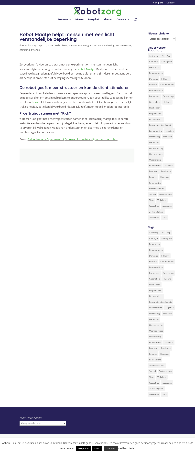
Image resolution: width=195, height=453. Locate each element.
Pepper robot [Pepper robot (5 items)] (155, 165)
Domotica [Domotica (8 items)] (153, 78)
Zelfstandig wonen (30, 49)
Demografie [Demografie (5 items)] (166, 61)
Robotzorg (30, 45)
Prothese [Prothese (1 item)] (153, 171)
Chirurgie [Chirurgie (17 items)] (153, 61)
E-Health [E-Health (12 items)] (165, 78)
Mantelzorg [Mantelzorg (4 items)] (154, 136)
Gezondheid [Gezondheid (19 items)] (154, 102)
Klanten (108, 19)
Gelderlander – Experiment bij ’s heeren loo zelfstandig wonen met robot (73, 139)
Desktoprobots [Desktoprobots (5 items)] (156, 73)
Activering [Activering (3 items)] (153, 55)
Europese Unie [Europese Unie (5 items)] (156, 90)
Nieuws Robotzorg (79, 45)
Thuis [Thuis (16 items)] (151, 200)
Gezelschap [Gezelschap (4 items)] (168, 96)
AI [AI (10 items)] (162, 55)
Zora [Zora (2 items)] (164, 217)
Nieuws (79, 19)
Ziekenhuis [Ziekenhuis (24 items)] (154, 217)
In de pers (157, 3)
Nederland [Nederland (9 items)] (154, 142)
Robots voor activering (102, 45)
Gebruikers (61, 45)
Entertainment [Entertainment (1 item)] (166, 84)
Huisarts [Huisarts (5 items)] (167, 102)
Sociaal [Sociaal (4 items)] (152, 194)
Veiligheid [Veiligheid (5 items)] (161, 200)
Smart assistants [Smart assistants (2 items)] (156, 188)
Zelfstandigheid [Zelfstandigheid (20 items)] (156, 211)
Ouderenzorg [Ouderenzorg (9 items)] (155, 159)
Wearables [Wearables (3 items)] (154, 206)
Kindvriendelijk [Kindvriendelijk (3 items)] (155, 119)
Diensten (63, 19)
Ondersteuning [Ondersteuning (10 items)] (156, 148)
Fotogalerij (93, 19)
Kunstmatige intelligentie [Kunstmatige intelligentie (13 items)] (160, 125)
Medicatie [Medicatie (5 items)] (167, 136)
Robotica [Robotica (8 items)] (153, 177)
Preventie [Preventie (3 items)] (168, 165)
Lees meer (111, 448)
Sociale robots (123, 45)
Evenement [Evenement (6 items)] (154, 96)
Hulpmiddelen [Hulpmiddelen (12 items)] (155, 113)
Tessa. (35, 102)
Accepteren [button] (83, 448)
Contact (170, 3)
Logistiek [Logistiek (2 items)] (169, 130)
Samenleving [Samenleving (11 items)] (155, 183)
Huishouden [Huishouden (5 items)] (154, 107)
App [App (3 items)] (168, 55)
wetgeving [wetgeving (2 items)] (167, 206)
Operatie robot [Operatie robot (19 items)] (156, 154)
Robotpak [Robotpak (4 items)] (164, 177)
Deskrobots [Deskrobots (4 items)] (154, 67)
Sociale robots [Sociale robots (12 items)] (165, 194)
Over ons (121, 19)
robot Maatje (86, 69)
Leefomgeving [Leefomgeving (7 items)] (155, 130)
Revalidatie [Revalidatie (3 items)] (166, 171)
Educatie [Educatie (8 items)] (153, 84)
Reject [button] (97, 448)
